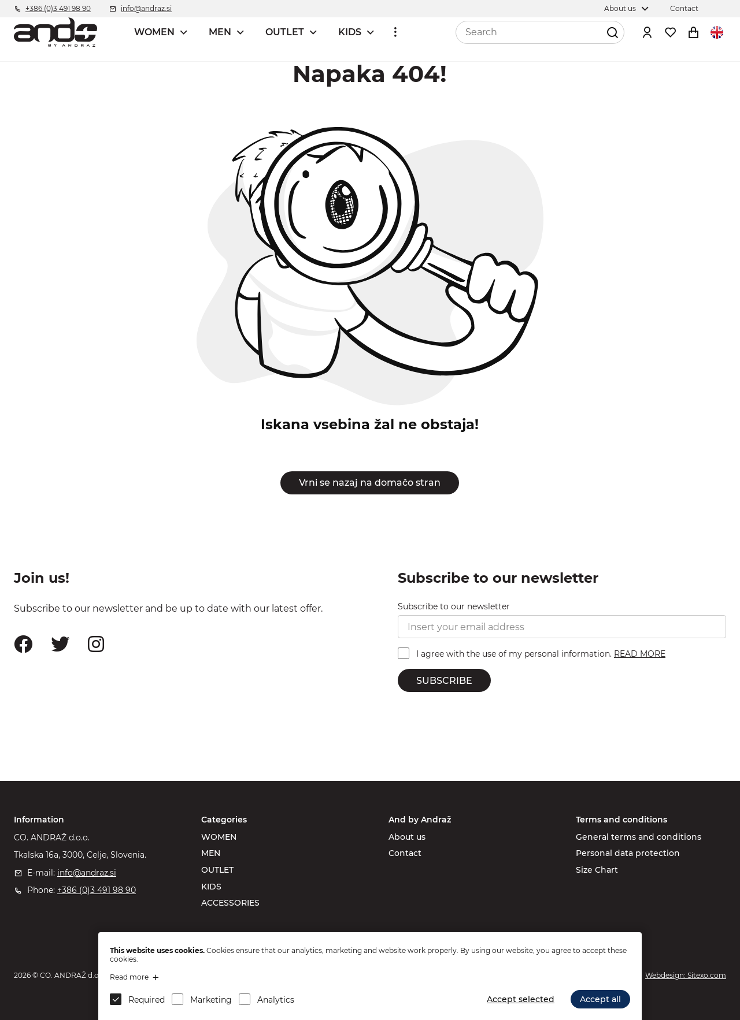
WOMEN (154, 32)
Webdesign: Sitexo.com (685, 975)
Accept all (600, 999)
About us (407, 837)
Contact (404, 853)
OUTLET (284, 32)
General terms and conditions (638, 837)
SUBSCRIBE (444, 680)
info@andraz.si (86, 873)
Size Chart (597, 870)
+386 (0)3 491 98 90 (96, 890)
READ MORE (639, 654)
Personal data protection (628, 853)
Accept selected (520, 999)
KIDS (349, 32)
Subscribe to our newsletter (454, 606)
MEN (220, 32)
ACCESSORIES (230, 903)
